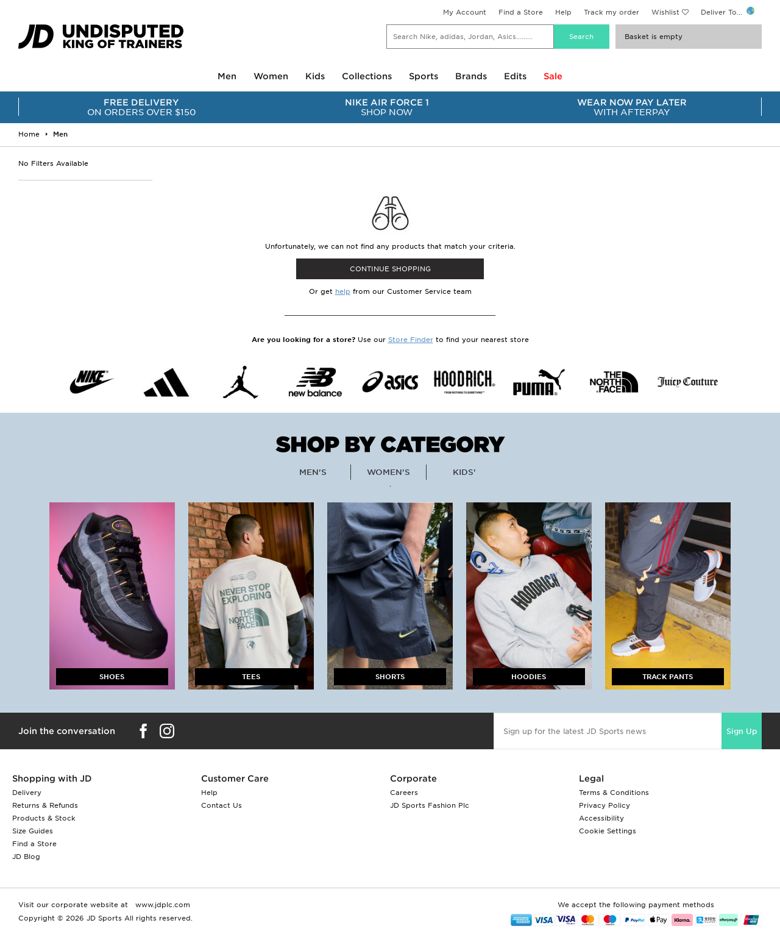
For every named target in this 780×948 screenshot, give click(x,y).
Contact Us (221, 805)
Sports (423, 76)
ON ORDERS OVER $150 (141, 107)
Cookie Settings (607, 831)
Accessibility (601, 818)
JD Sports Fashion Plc (429, 805)
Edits (515, 76)
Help (563, 12)
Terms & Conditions (614, 792)
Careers (404, 792)
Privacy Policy (604, 805)
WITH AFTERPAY (632, 107)
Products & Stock (44, 818)
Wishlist (665, 12)
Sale (553, 76)
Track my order (611, 12)
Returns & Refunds (45, 805)
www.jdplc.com (161, 904)
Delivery (26, 792)
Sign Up (741, 731)
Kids (315, 76)
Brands (471, 76)
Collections (367, 76)
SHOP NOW (387, 107)
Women (271, 76)
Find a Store (520, 12)
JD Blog (26, 856)
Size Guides (32, 831)
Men (227, 76)
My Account (464, 12)
